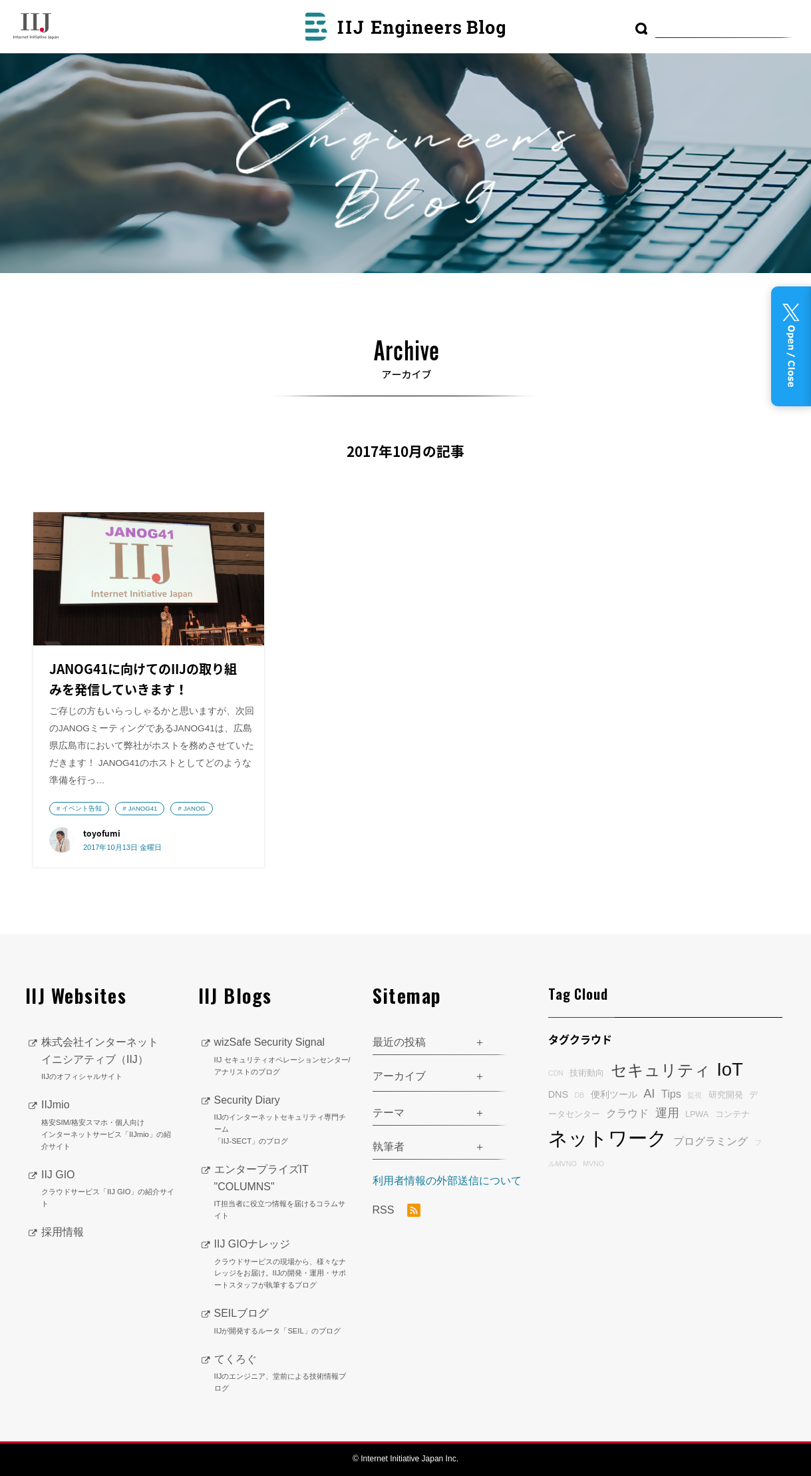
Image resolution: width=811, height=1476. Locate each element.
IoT (730, 1069)
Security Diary (283, 1121)
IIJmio (109, 1125)
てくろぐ (283, 1374)
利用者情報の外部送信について (447, 1180)
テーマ (389, 1112)
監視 (694, 1095)
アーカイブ (399, 1076)
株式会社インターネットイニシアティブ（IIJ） (109, 1059)
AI (649, 1093)
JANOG (195, 808)
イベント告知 (82, 808)
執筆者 (389, 1146)
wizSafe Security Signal (283, 1057)
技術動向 (586, 1073)
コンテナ (732, 1114)
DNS (558, 1094)
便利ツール (614, 1094)
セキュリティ (661, 1070)
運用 (667, 1113)
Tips (671, 1094)
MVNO (593, 1164)
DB (580, 1095)
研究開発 (726, 1095)
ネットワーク (607, 1138)
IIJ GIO (109, 1189)
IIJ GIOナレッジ (283, 1265)
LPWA (697, 1114)
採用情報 (62, 1232)
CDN (556, 1073)
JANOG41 (143, 808)
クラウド (627, 1113)
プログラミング (710, 1141)
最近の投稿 (399, 1042)
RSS (396, 1210)
